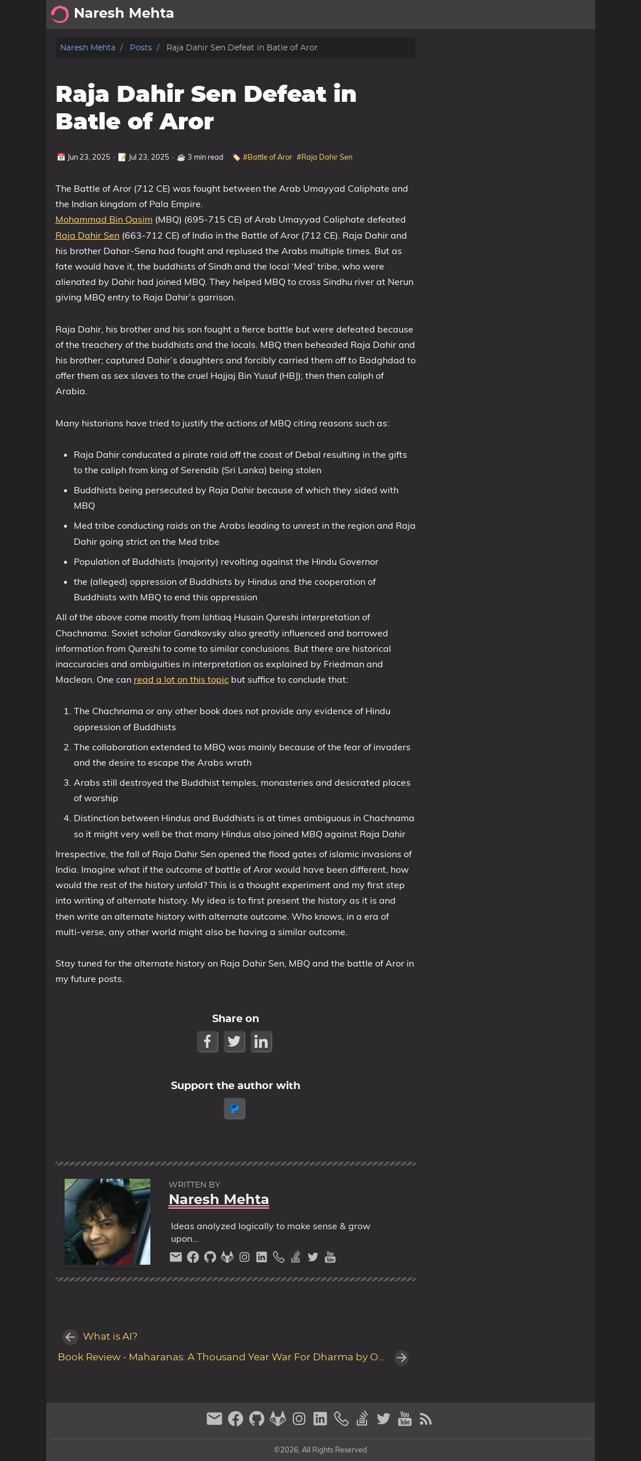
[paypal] (235, 1108)
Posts (577, 14)
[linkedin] (263, 1260)
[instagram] (245, 1260)
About (494, 14)
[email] (177, 1260)
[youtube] (330, 1260)
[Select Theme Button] (461, 14)
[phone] (280, 1260)
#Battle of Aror (267, 156)
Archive (536, 14)
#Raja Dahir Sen (324, 156)
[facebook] (194, 1260)
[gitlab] (228, 1260)
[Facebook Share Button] (208, 1041)
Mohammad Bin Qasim (104, 219)
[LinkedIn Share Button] (262, 1041)
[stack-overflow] (297, 1260)
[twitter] (314, 1260)
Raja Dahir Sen (87, 235)
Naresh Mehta (88, 47)
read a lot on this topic (181, 679)
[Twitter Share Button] (235, 1041)
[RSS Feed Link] (426, 1423)
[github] (211, 1260)
